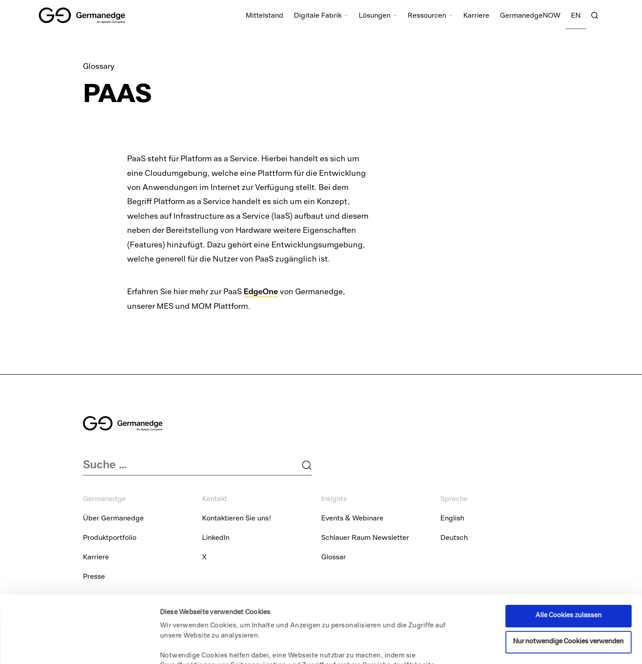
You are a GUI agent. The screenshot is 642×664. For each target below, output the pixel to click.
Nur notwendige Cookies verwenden (568, 578)
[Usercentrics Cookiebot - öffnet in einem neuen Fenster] (57, 646)
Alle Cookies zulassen (568, 552)
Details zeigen (181, 646)
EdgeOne (261, 291)
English (452, 519)
